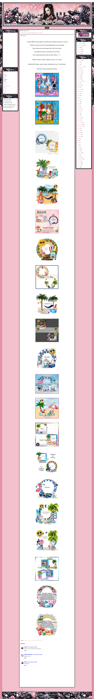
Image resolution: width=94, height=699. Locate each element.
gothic (78, 113)
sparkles (79, 148)
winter (78, 167)
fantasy (78, 101)
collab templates (80, 45)
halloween (79, 117)
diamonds (79, 91)
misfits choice (80, 124)
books (78, 83)
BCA (78, 64)
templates (79, 51)
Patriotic (79, 68)
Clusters (37, 640)
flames (78, 103)
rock (78, 144)
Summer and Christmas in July (31, 33)
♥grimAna (5, 82)
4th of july (79, 60)
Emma (25, 661)
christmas (79, 85)
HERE (59, 55)
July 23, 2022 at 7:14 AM (32, 661)
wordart (78, 53)
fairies (78, 99)
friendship (79, 109)
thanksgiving (79, 158)
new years (79, 134)
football (78, 107)
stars (78, 154)
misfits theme (80, 126)
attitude (78, 74)
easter (78, 95)
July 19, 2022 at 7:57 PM (32, 646)
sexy (78, 146)
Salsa (5, 77)
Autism (78, 62)
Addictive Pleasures (28, 654)
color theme (79, 89)
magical (78, 120)
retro (78, 142)
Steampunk (79, 70)
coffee (78, 87)
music (78, 130)
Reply (25, 650)
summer (40, 640)
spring (78, 150)
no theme (79, 136)
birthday (79, 79)
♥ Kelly (4, 89)
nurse (78, 138)
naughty (78, 132)
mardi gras (79, 122)
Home (47, 27)
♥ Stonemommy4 (6, 85)
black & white (80, 81)
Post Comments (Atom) (29, 691)
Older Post (72, 688)
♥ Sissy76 (5, 91)
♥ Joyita (4, 84)
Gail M (25, 646)
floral (78, 105)
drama (78, 93)
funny (78, 111)
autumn (78, 76)
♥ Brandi (5, 87)
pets (78, 140)
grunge (78, 115)
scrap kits (79, 49)
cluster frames (33, 640)
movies (78, 128)
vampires (79, 165)
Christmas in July (26, 640)
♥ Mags (4, 92)
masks (78, 47)
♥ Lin (4, 72)
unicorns (79, 161)
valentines (79, 163)
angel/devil (79, 72)
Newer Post (22, 688)
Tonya (5, 74)
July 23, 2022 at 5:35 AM (37, 654)
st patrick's (79, 152)
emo (78, 97)
